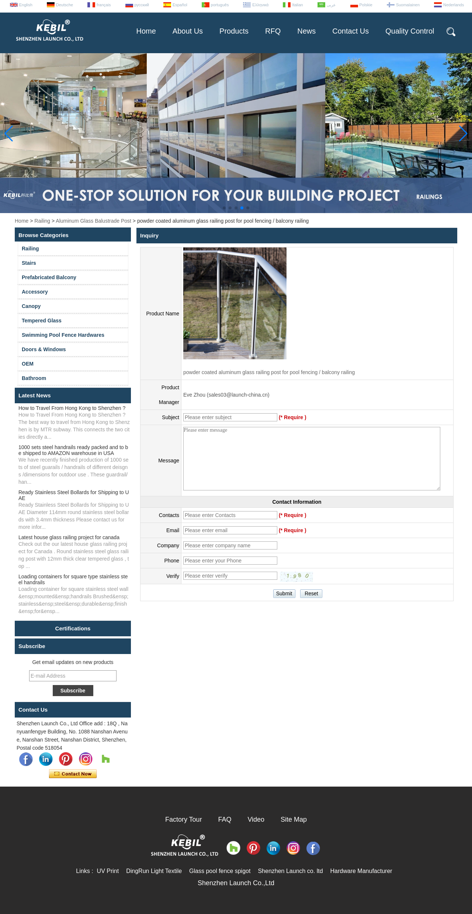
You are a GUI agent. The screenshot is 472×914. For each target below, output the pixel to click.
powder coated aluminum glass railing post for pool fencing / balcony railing (269, 372)
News (306, 31)
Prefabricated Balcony (49, 277)
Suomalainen (408, 5)
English (25, 5)
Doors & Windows (44, 349)
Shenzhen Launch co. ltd (290, 871)
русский (142, 5)
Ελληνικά (260, 5)
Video (255, 819)
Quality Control (409, 31)
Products (234, 31)
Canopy (31, 306)
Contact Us (350, 31)
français (104, 5)
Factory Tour (183, 819)
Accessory (35, 292)
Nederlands (453, 5)
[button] (224, 207)
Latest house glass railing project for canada (68, 537)
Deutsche (64, 5)
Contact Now (73, 774)
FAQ (225, 819)
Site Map (294, 819)
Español (180, 5)
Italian (297, 5)
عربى (331, 5)
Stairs (29, 263)
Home (146, 31)
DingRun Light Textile (154, 871)
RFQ (273, 31)
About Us (188, 31)
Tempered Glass (42, 321)
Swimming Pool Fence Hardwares (63, 335)
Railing (42, 221)
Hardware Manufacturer (361, 871)
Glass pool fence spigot (219, 871)
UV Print (108, 871)
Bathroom (34, 378)
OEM (28, 364)
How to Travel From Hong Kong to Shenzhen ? (71, 408)
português (220, 5)
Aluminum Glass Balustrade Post (93, 221)
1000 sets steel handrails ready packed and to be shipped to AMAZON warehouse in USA (73, 450)
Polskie (366, 5)
